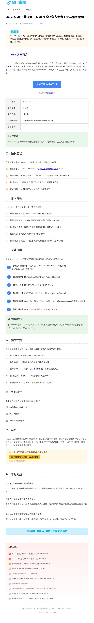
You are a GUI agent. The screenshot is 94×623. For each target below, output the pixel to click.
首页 (8, 10)
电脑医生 (16, 10)
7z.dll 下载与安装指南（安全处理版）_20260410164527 (30, 554)
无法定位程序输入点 (48, 169)
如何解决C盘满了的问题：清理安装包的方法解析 (28, 569)
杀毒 (35, 369)
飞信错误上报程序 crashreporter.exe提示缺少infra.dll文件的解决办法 (34, 588)
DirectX (61, 63)
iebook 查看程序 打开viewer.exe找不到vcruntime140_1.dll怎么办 (32, 598)
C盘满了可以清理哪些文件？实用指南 (24, 573)
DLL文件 (16, 54)
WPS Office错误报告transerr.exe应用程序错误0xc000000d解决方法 (33, 578)
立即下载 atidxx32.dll (47, 84)
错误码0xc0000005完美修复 (21, 583)
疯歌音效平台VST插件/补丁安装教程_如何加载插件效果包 (31, 564)
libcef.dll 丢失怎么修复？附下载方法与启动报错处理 (29, 559)
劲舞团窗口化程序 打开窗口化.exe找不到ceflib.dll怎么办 (30, 593)
